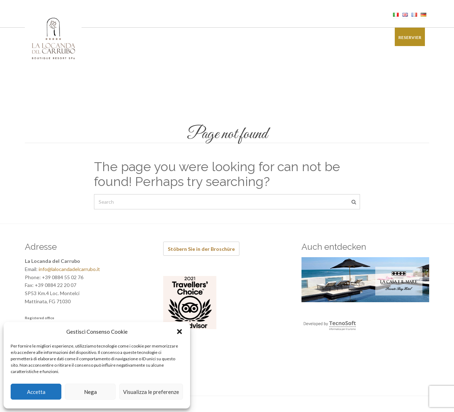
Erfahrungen (244, 37)
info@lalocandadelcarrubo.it (69, 269)
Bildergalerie (337, 37)
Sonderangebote (291, 37)
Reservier (409, 37)
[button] (179, 331)
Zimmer (113, 37)
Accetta (36, 392)
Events (210, 37)
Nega (90, 392)
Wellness (181, 37)
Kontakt (374, 37)
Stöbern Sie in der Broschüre (201, 249)
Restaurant (146, 37)
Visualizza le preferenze (151, 392)
